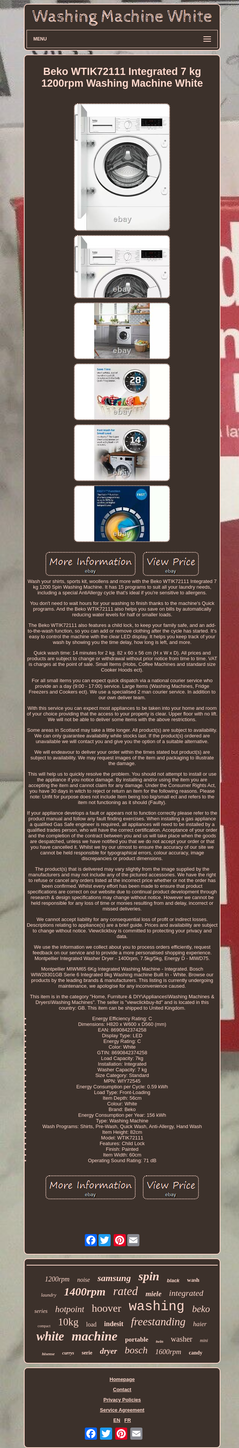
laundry (48, 1295)
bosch (136, 1350)
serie (87, 1353)
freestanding (158, 1322)
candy (195, 1353)
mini (204, 1340)
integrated (186, 1293)
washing (156, 1306)
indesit (113, 1324)
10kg (68, 1322)
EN (116, 1420)
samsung (114, 1278)
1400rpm (85, 1291)
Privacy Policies (122, 1400)
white (50, 1336)
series (41, 1311)
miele (153, 1294)
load (91, 1324)
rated (125, 1291)
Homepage (121, 1379)
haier (200, 1324)
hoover (106, 1308)
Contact (122, 1389)
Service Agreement (122, 1410)
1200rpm (57, 1279)
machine (94, 1336)
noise (83, 1280)
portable (136, 1339)
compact (43, 1326)
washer (181, 1339)
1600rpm (168, 1352)
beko (201, 1309)
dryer (108, 1351)
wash (193, 1280)
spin (148, 1276)
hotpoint (69, 1309)
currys (68, 1353)
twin (160, 1341)
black (173, 1280)
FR (127, 1420)
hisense (48, 1353)
